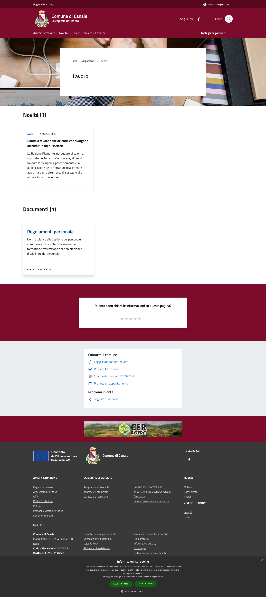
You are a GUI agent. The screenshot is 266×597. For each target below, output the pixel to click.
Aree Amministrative (45, 492)
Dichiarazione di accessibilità (150, 553)
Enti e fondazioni (43, 501)
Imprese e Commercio (95, 492)
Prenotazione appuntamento (99, 534)
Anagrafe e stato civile (96, 487)
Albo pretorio (141, 539)
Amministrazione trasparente (151, 534)
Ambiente (139, 496)
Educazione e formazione (148, 487)
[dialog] (133, 576)
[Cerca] (229, 19)
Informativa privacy (145, 543)
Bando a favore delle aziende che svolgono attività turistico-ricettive (57, 143)
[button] (133, 591)
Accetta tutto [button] (120, 583)
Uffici (36, 496)
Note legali (140, 548)
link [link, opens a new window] (162, 576)
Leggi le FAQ (90, 543)
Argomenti (88, 61)
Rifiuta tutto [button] (146, 583)
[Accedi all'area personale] (216, 4)
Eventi (187, 517)
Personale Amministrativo (48, 511)
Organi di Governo (43, 487)
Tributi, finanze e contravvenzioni (153, 492)
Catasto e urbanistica (95, 496)
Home (74, 61)
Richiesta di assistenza (96, 548)
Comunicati (190, 492)
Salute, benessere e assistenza (151, 501)
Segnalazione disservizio (97, 539)
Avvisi (30, 134)
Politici (37, 506)
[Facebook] (197, 18)
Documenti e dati (43, 515)
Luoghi (188, 512)
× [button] (262, 560)
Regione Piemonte (43, 4)
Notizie (188, 487)
